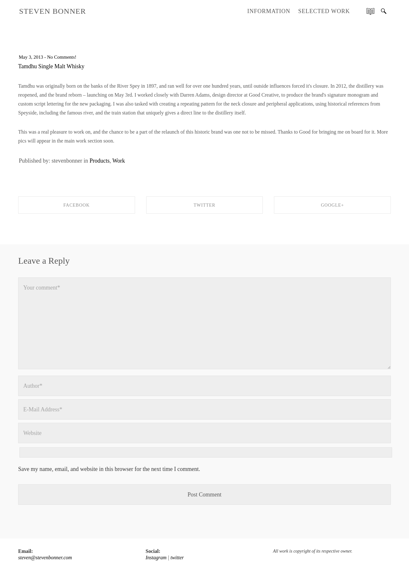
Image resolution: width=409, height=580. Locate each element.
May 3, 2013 (31, 57)
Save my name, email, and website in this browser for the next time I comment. (109, 469)
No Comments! (61, 57)
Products (100, 161)
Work (118, 161)
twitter (177, 557)
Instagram (156, 557)
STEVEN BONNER (52, 11)
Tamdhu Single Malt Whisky (51, 66)
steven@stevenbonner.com (45, 557)
